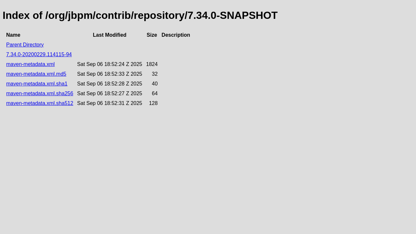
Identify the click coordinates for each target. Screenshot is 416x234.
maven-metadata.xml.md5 (36, 74)
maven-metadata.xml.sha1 (37, 83)
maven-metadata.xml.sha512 (39, 103)
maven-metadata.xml (30, 64)
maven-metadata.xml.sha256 (39, 93)
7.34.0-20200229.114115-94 (39, 54)
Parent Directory (25, 44)
